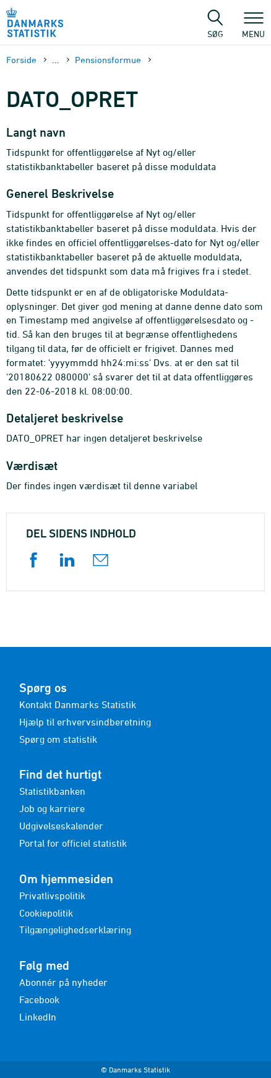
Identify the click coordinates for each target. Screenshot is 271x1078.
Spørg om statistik (58, 739)
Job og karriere (52, 808)
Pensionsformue (108, 59)
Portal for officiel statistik (73, 843)
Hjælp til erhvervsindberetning (85, 721)
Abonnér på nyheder (63, 982)
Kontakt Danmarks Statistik (77, 704)
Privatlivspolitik (52, 895)
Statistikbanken (52, 791)
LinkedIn (37, 1016)
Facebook (39, 999)
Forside (21, 59)
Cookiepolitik (46, 912)
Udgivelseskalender (61, 825)
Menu (253, 27)
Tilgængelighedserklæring (75, 929)
